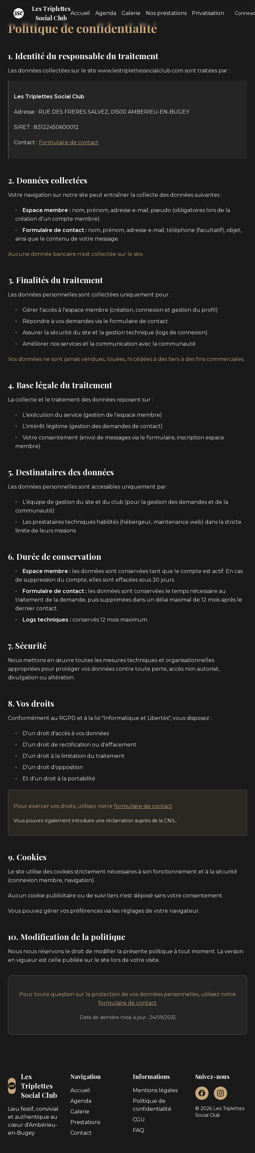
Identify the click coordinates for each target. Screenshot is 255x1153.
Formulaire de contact (69, 142)
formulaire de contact (143, 806)
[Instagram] (220, 1093)
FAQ (138, 1130)
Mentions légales (155, 1090)
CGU (139, 1119)
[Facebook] (202, 1093)
